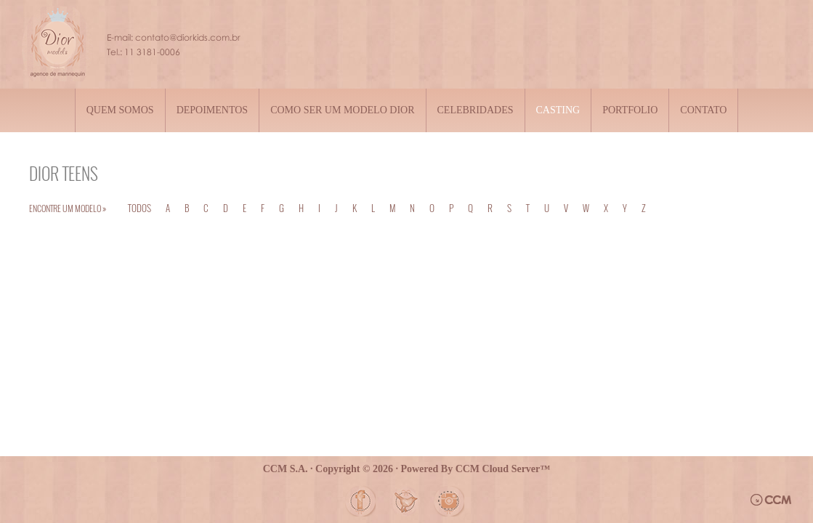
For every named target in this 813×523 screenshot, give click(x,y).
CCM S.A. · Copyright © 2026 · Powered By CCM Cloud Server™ (407, 468)
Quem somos (120, 110)
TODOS (139, 207)
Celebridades (475, 110)
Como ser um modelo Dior (342, 110)
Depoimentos (212, 110)
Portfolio (630, 110)
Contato (703, 110)
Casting (558, 110)
